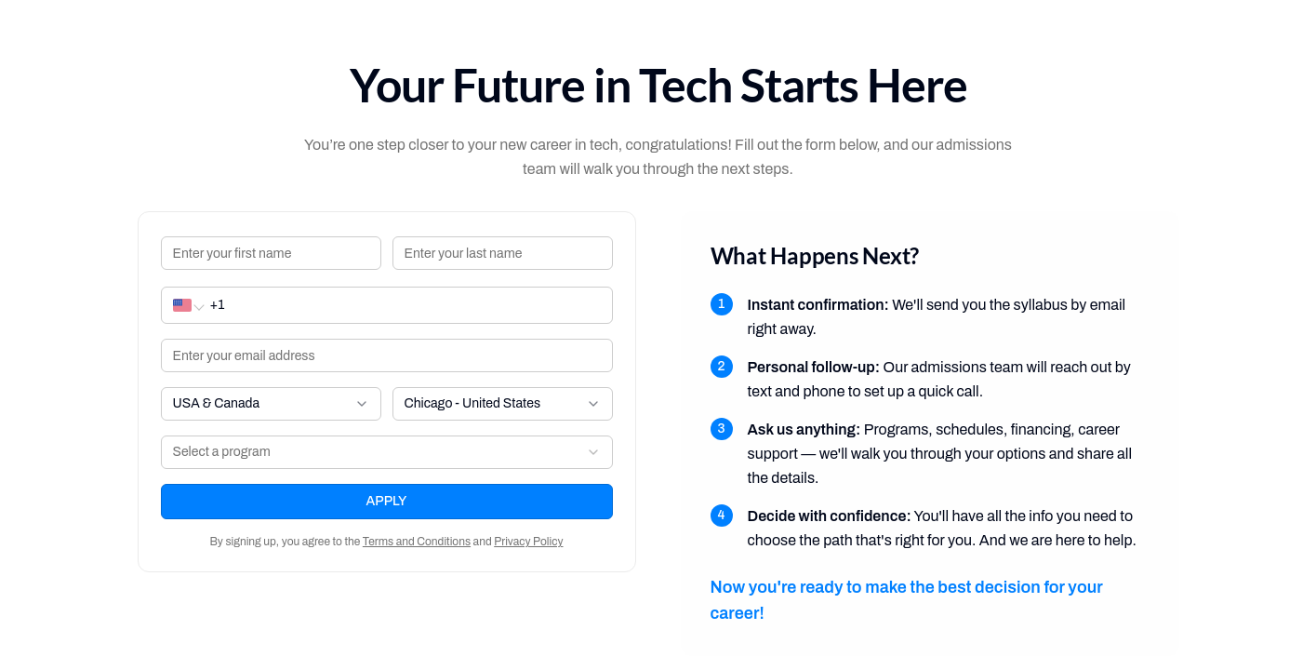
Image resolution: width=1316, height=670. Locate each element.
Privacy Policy (528, 541)
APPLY (386, 501)
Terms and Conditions (417, 541)
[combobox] (271, 404)
